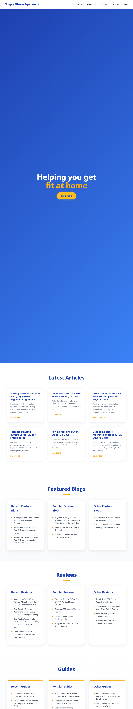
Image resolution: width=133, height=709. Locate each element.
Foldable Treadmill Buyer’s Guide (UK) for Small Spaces (22, 434)
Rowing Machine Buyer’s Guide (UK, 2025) (66, 433)
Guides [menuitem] (116, 4)
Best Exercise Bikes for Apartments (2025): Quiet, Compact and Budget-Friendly (26, 612)
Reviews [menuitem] (104, 4)
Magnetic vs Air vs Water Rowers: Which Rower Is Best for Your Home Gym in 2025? (25, 602)
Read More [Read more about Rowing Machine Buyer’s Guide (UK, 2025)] (56, 453)
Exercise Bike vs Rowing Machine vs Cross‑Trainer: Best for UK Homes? (108, 696)
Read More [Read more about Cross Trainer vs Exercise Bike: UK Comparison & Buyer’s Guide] (98, 417)
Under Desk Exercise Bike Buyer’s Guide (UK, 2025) (66, 395)
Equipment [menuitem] (91, 4)
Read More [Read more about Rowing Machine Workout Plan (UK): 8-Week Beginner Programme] (15, 417)
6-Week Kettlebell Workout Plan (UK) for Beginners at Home (25, 530)
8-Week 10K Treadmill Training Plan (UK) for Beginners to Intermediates (26, 540)
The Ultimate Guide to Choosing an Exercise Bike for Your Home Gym (26, 634)
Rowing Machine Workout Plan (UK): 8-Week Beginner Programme (25, 396)
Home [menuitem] (79, 4)
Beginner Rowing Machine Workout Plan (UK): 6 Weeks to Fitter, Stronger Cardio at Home (67, 520)
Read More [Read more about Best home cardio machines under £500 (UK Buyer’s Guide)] (98, 456)
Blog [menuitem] (126, 4)
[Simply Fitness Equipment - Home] (22, 4)
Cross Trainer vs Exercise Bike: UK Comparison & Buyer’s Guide (107, 396)
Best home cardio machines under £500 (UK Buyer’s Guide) (107, 434)
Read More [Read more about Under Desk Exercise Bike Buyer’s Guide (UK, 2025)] (56, 414)
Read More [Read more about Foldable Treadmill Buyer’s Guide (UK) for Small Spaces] (15, 456)
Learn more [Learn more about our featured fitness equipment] (66, 196)
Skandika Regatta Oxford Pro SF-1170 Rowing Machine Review (67, 602)
